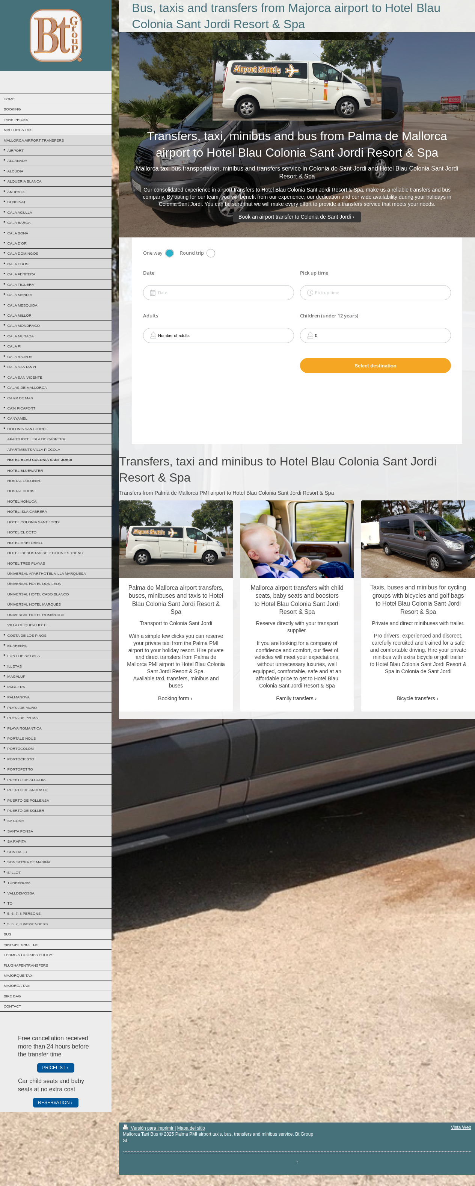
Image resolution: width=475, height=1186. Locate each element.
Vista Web (461, 1127)
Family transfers (295, 698)
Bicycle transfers (416, 698)
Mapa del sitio (191, 1128)
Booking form (173, 698)
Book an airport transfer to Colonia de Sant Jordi (294, 217)
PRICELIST (53, 1067)
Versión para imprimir (149, 1128)
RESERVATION (53, 1102)
